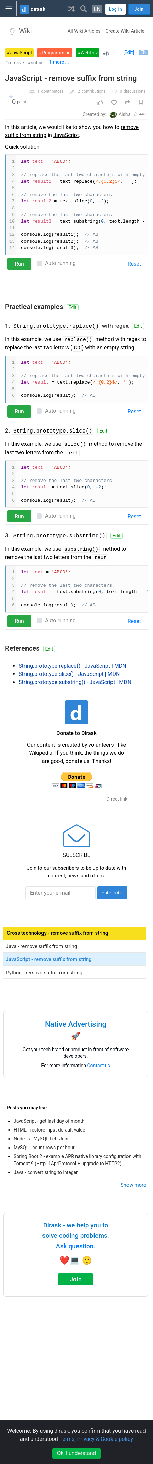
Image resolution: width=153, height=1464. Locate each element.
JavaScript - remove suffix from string (71, 78)
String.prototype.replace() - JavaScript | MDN (72, 666)
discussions (135, 91)
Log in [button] (115, 9)
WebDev (89, 52)
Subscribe (112, 892)
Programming (56, 52)
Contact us (98, 1065)
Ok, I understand (76, 1453)
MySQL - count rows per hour (44, 1147)
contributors (52, 91)
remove (16, 62)
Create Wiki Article (125, 31)
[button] (71, 8)
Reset (134, 264)
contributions (94, 91)
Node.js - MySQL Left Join (41, 1138)
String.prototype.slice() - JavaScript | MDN (69, 674)
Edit (73, 307)
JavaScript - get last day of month (49, 1121)
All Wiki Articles (84, 31)
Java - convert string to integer (46, 1172)
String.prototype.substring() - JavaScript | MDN (75, 682)
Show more (133, 1185)
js (108, 53)
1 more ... (59, 62)
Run (19, 264)
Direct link (117, 799)
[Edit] (128, 52)
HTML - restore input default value (49, 1130)
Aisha (125, 114)
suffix (36, 62)
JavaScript (21, 52)
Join (76, 1279)
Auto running (60, 263)
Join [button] (139, 9)
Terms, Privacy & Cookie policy (96, 1439)
